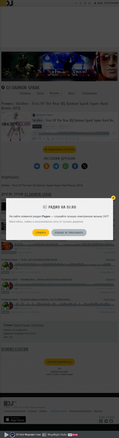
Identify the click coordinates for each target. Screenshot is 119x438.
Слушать (41, 232)
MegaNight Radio (57, 434)
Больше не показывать (69, 232)
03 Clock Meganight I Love (28, 434)
